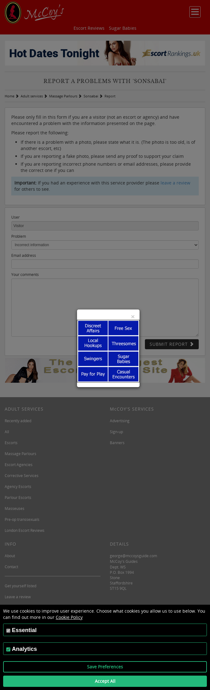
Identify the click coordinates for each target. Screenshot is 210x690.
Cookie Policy (69, 617)
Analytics (24, 649)
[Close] (133, 316)
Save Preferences (105, 667)
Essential (24, 630)
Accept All (105, 681)
